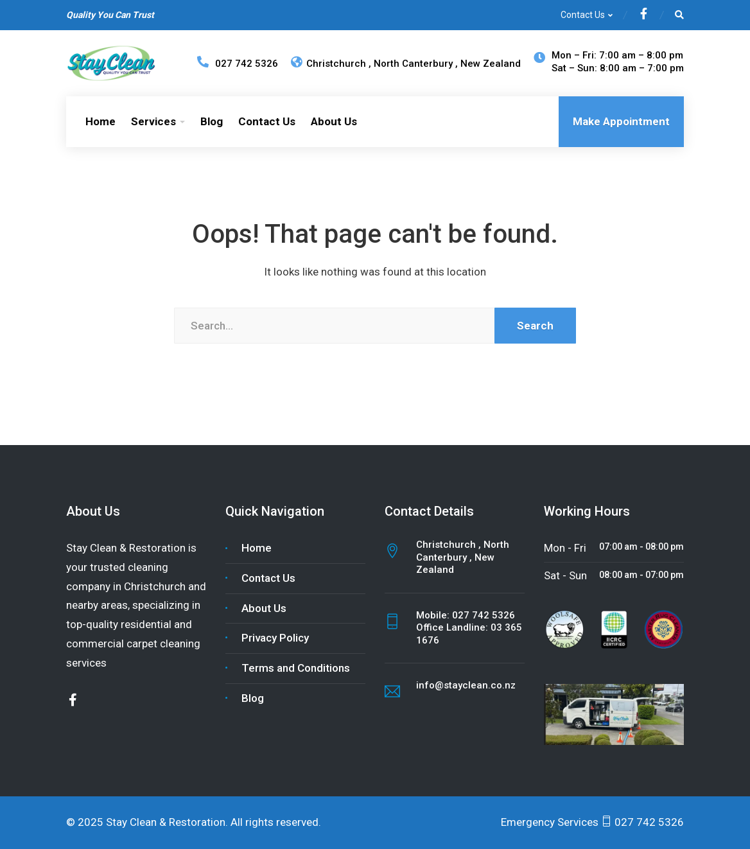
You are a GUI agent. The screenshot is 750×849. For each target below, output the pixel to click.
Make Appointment (621, 121)
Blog (211, 121)
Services (153, 121)
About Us (334, 121)
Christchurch (330, 63)
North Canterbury (414, 63)
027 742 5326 (483, 615)
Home (100, 121)
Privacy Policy (275, 637)
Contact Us (583, 15)
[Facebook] (643, 15)
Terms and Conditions (295, 667)
